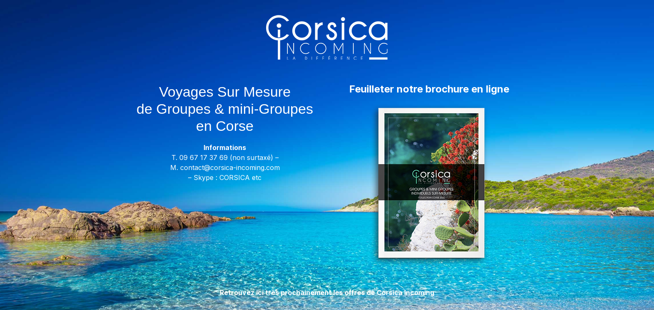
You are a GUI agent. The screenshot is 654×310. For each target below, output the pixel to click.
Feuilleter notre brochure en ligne (429, 89)
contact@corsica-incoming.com (230, 167)
